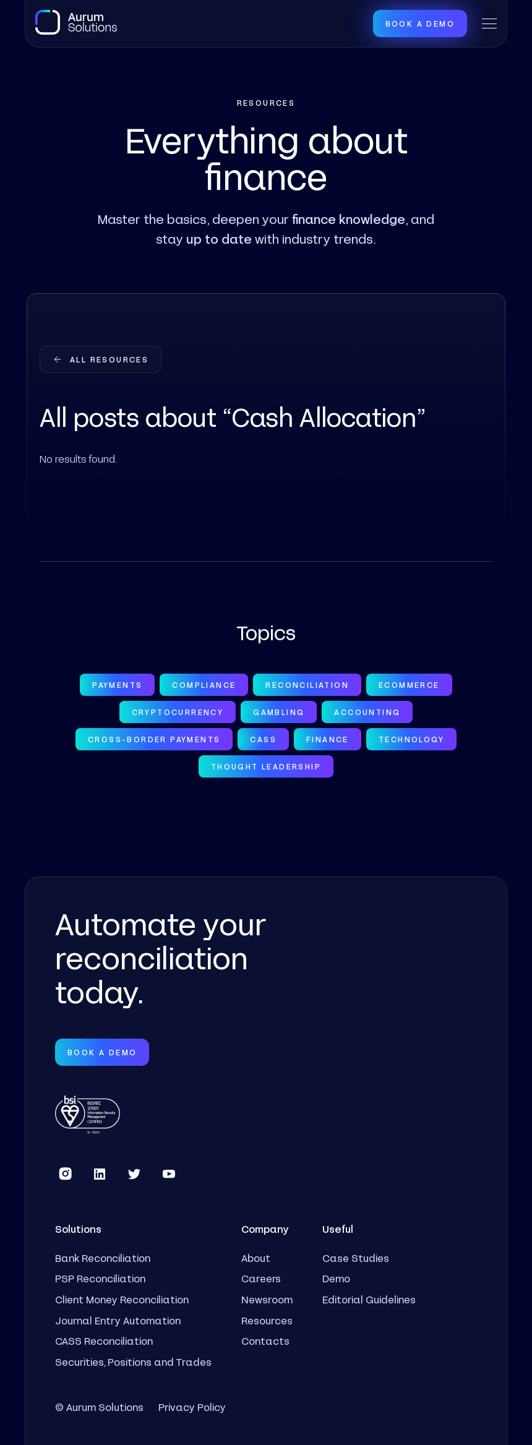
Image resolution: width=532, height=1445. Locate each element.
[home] (76, 22)
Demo (336, 1278)
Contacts (265, 1341)
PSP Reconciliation (100, 1278)
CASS (263, 739)
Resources (267, 1320)
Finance (327, 739)
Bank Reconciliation (102, 1258)
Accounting (367, 712)
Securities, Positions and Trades (133, 1362)
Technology (411, 739)
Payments (117, 684)
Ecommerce (409, 684)
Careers (261, 1278)
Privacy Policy (192, 1407)
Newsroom (267, 1299)
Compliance (204, 684)
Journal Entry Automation (118, 1320)
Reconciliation (307, 684)
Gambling (278, 712)
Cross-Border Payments (154, 739)
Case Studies (355, 1258)
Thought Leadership (266, 766)
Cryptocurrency (178, 712)
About (255, 1258)
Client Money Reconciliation (122, 1299)
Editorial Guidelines (369, 1299)
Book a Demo (420, 23)
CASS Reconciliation (104, 1341)
